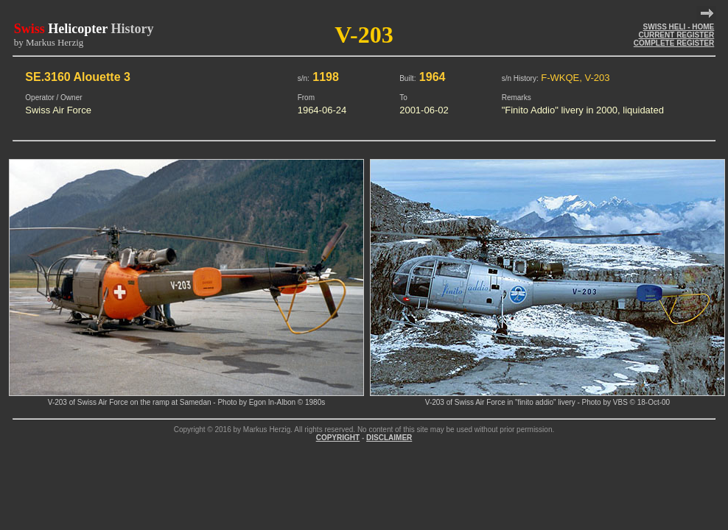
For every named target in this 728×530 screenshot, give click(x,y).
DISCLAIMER (389, 438)
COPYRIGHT (338, 438)
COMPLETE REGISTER (674, 43)
